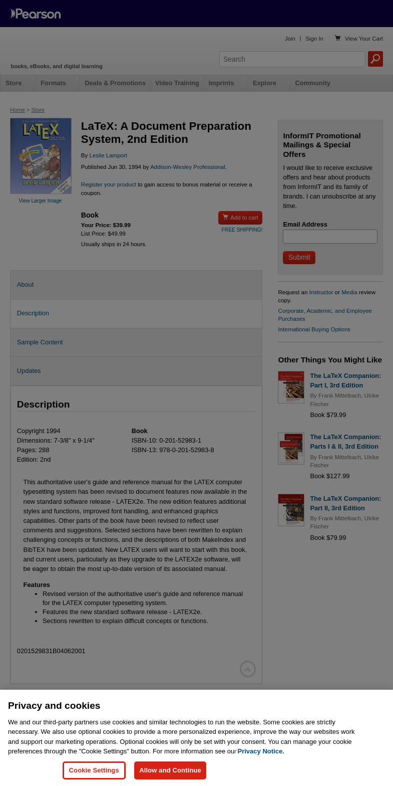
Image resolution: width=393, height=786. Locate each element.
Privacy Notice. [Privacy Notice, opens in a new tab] (261, 769)
